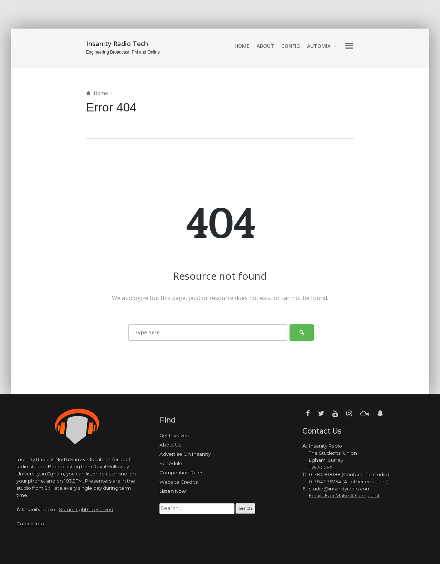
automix (319, 46)
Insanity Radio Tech (117, 43)
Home (241, 46)
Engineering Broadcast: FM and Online (123, 52)
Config (290, 46)
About (265, 46)
